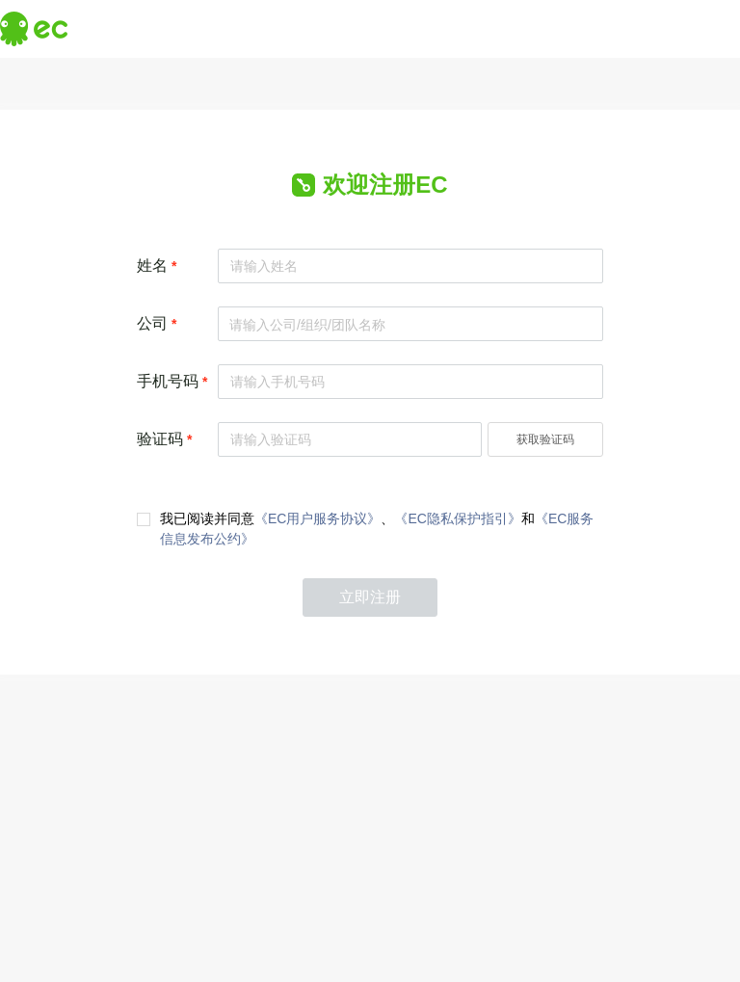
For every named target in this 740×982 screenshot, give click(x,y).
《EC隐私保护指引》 (457, 518)
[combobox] (410, 321)
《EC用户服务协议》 (317, 518)
